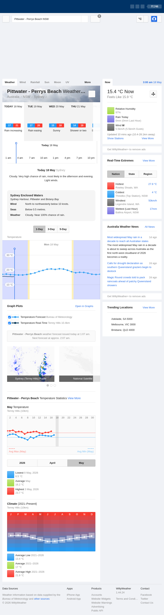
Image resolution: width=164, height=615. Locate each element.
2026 (22, 462)
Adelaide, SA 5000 (121, 318)
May (81, 462)
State (132, 174)
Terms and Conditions (127, 598)
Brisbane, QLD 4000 (123, 329)
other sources (41, 598)
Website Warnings (101, 602)
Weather (10, 82)
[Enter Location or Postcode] (50, 18)
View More (148, 138)
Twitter (144, 598)
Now (107, 82)
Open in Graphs (84, 306)
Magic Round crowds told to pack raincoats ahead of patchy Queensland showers (132, 281)
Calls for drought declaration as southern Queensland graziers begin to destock (132, 267)
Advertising (97, 606)
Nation (116, 174)
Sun (47, 82)
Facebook (146, 594)
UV (67, 82)
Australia (13, 96)
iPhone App (73, 594)
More (88, 82)
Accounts (96, 594)
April (52, 462)
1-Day (39, 229)
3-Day (51, 229)
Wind (23, 82)
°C (140, 18)
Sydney (39, 96)
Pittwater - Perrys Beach (49, 96)
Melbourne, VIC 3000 (123, 324)
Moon (57, 82)
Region (148, 174)
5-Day (63, 229)
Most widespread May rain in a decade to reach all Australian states (132, 247)
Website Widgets (101, 598)
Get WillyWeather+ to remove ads (126, 149)
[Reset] (77, 18)
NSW (26, 96)
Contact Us (147, 602)
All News (150, 226)
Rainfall (35, 82)
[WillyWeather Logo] (20, 6)
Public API (97, 610)
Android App (74, 598)
